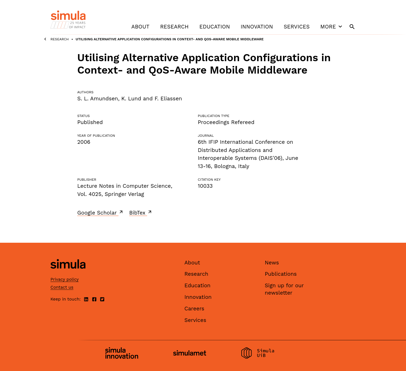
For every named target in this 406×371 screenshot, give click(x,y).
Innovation (256, 26)
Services (297, 26)
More (331, 26)
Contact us (61, 287)
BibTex (141, 212)
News (272, 262)
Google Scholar (100, 212)
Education (214, 26)
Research (174, 26)
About (140, 26)
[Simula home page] (67, 273)
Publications (281, 274)
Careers (194, 308)
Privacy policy (64, 279)
